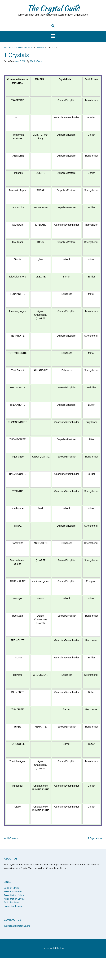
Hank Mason (36, 61)
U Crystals (11, 838)
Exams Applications (14, 906)
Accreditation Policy (14, 895)
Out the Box (58, 948)
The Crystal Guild (53, 8)
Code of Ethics (11, 887)
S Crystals (95, 838)
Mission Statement (13, 891)
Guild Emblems (11, 902)
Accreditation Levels (14, 898)
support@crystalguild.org (17, 925)
